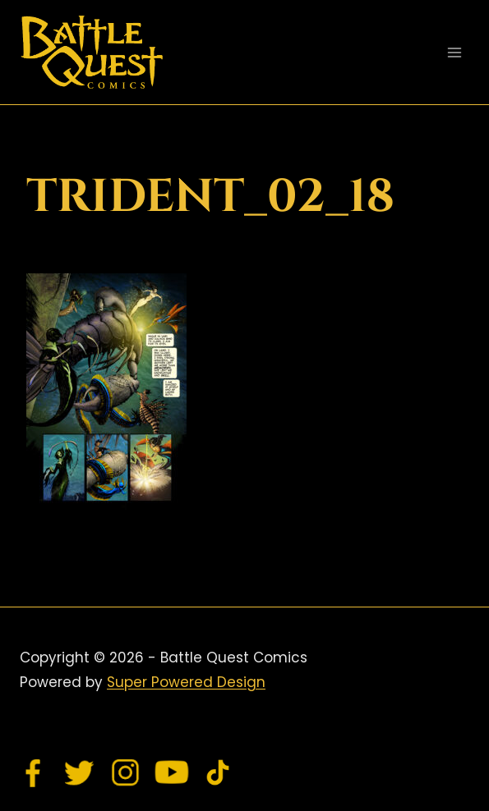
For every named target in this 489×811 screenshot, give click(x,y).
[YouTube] (172, 772)
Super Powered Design (186, 682)
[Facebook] (34, 772)
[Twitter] (80, 772)
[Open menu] (454, 52)
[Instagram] (126, 772)
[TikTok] (218, 772)
